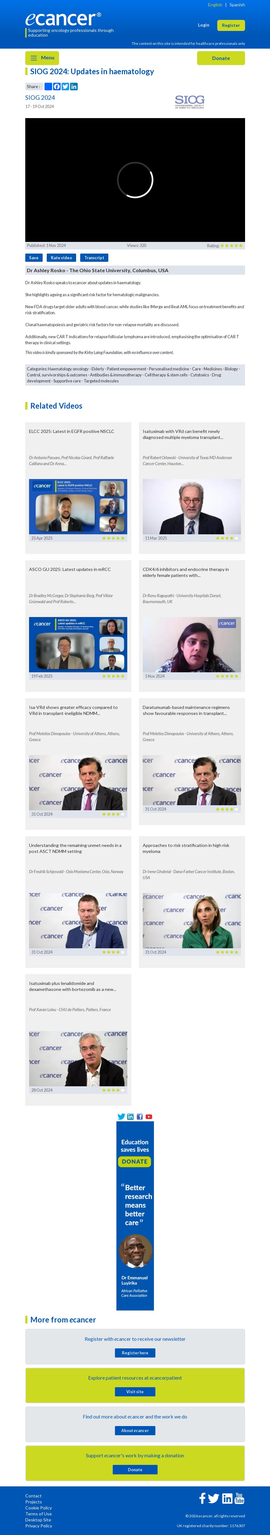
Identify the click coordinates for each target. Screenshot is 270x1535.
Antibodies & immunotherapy (116, 374)
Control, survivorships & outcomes (57, 374)
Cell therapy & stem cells (166, 374)
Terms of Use (38, 1513)
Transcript (94, 257)
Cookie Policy (38, 1507)
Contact (33, 1495)
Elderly (98, 368)
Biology (231, 368)
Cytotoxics (199, 374)
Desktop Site (38, 1519)
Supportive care (67, 380)
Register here (135, 1352)
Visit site (135, 1391)
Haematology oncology (68, 368)
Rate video (61, 257)
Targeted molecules (101, 380)
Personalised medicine (169, 368)
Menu (42, 58)
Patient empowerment (126, 368)
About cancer (135, 1430)
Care (196, 368)
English (215, 4)
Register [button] (231, 25)
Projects (33, 1501)
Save (34, 257)
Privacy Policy (38, 1525)
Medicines (213, 368)
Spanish (237, 4)
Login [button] (203, 24)
